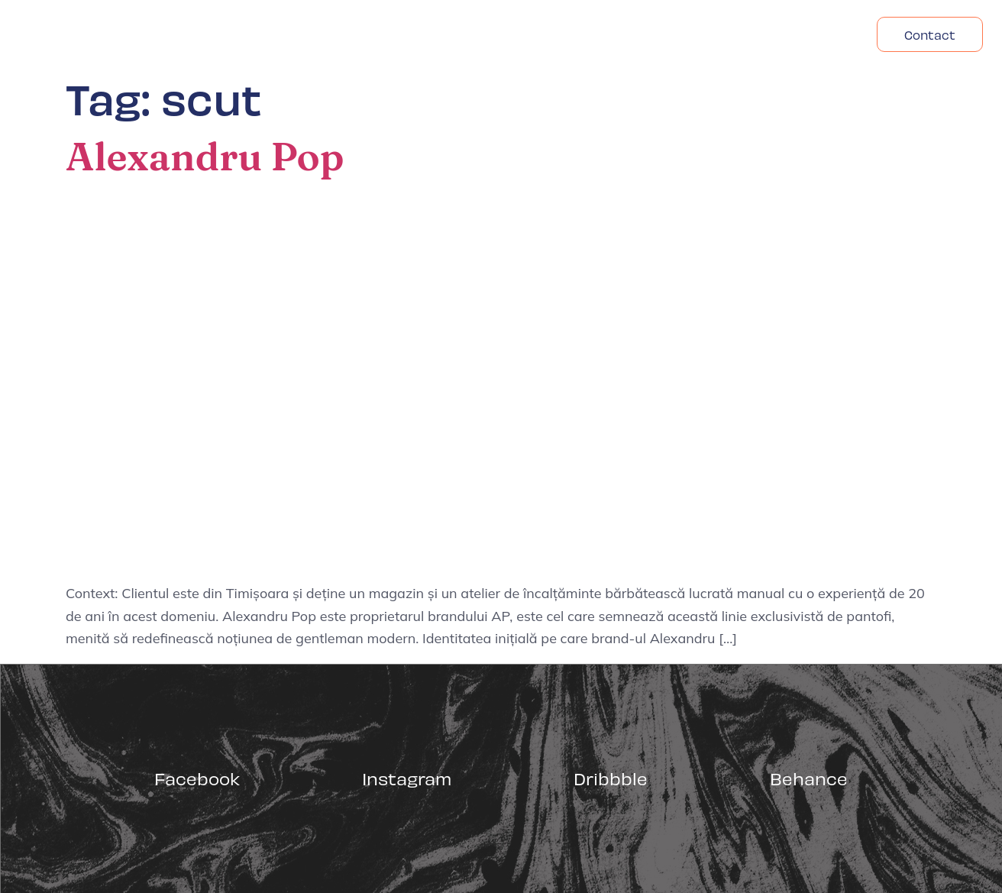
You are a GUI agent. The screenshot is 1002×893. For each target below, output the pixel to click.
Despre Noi (713, 34)
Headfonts (815, 34)
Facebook (197, 778)
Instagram (406, 778)
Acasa (626, 34)
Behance (809, 778)
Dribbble (611, 778)
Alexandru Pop (205, 156)
